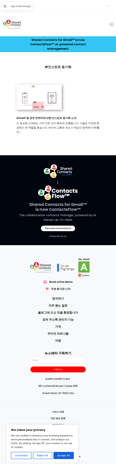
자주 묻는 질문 (58, 305)
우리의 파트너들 (58, 334)
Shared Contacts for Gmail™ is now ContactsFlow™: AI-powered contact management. (58, 44)
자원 (58, 341)
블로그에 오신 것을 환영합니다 (58, 312)
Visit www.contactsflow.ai (58, 228)
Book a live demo (61, 282)
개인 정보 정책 (58, 418)
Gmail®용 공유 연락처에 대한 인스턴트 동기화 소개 (46, 118)
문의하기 (58, 298)
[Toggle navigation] (111, 24)
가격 (58, 327)
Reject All (42, 455)
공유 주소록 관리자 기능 (58, 319)
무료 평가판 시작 (60, 289)
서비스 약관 (58, 411)
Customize (21, 455)
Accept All (64, 455)
